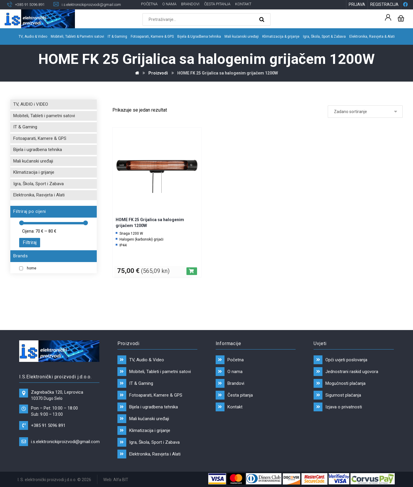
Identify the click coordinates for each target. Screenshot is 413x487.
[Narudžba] (365, 111)
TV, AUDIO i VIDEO (30, 104)
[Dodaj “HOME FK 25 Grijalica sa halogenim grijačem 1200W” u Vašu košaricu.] (191, 271)
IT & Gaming (25, 127)
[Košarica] (401, 18)
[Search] (262, 19)
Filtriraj (30, 242)
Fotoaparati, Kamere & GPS (39, 138)
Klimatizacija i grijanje (33, 172)
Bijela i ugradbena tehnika (37, 149)
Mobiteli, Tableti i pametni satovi (44, 115)
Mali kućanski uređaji (33, 161)
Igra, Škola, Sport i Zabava (38, 183)
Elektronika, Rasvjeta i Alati (39, 195)
